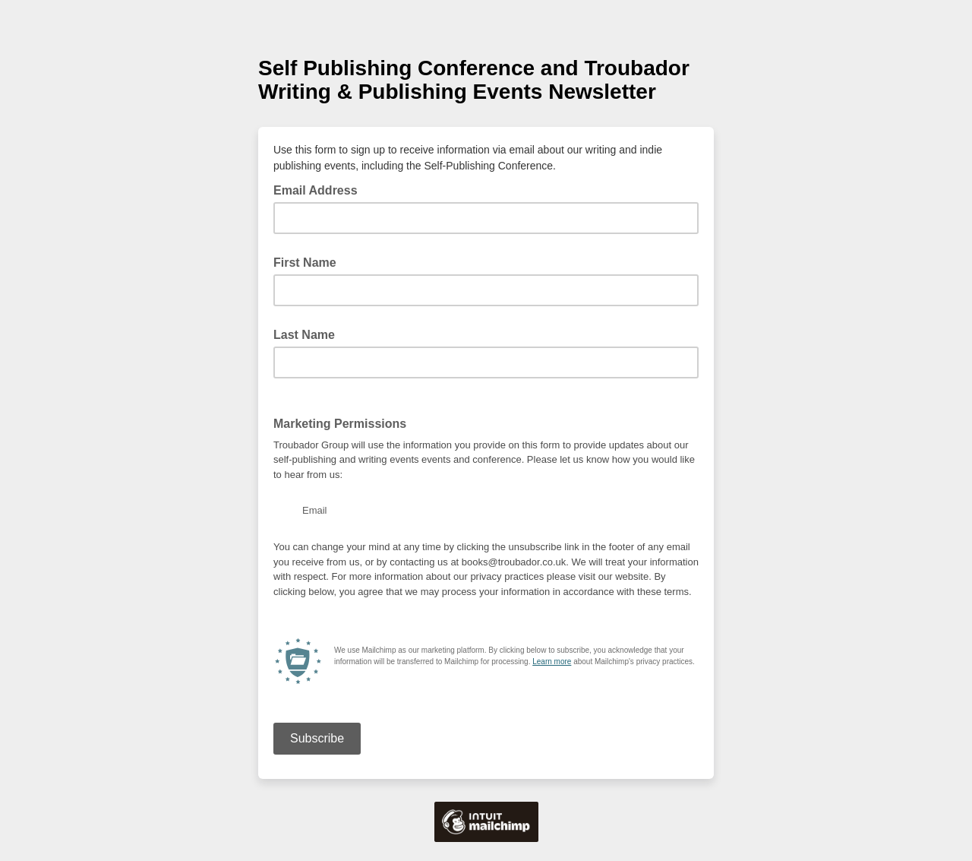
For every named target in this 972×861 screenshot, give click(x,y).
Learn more (551, 661)
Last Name (304, 334)
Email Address (320, 189)
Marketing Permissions (339, 423)
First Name (304, 262)
